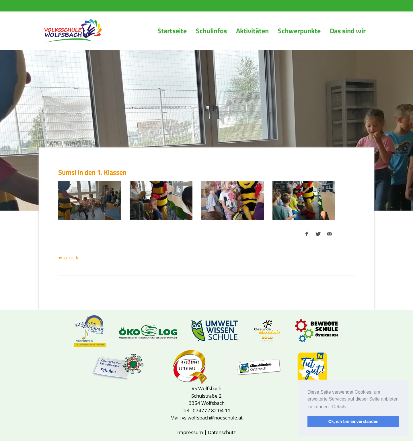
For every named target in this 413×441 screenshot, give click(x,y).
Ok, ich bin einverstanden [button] (353, 421)
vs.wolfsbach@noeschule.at (212, 417)
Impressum (190, 432)
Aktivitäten (252, 31)
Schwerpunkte (299, 31)
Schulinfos (211, 31)
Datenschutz (222, 432)
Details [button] (339, 406)
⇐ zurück (68, 257)
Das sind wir (348, 31)
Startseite (172, 31)
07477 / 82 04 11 (212, 410)
